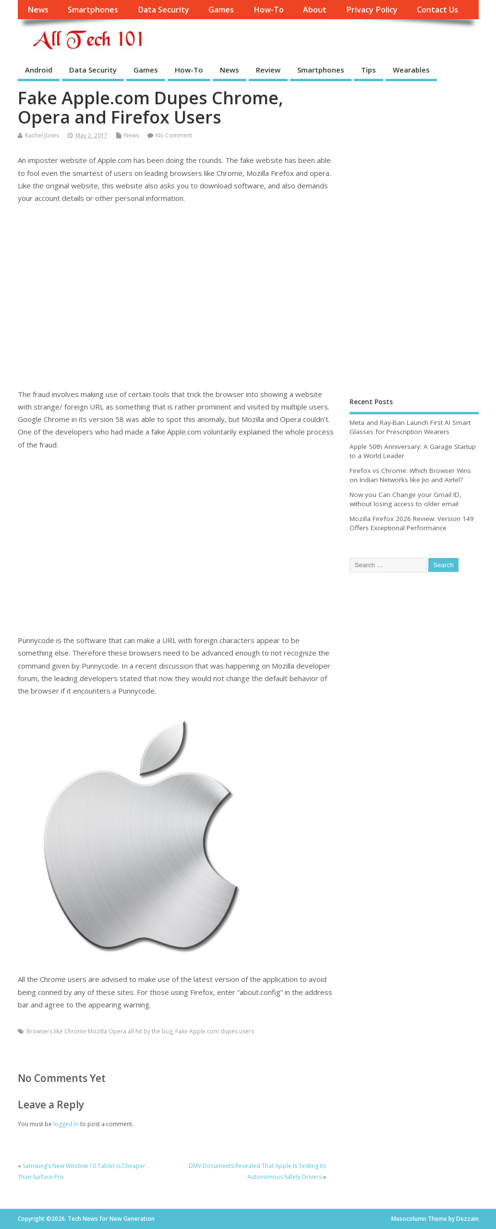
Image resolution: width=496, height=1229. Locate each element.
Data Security (163, 9)
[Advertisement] (177, 296)
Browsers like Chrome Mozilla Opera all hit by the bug (99, 1031)
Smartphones (93, 9)
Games (221, 9)
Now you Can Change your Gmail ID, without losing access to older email (405, 499)
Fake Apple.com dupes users (214, 1031)
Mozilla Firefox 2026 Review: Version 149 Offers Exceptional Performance (412, 523)
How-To (269, 9)
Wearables (411, 69)
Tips (368, 69)
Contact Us (437, 9)
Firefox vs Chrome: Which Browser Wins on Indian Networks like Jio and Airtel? (410, 475)
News (37, 9)
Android (38, 69)
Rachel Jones (42, 135)
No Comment (174, 135)
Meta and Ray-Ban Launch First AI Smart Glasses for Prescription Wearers (410, 427)
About (315, 9)
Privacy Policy (372, 9)
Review (268, 69)
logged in (66, 1124)
